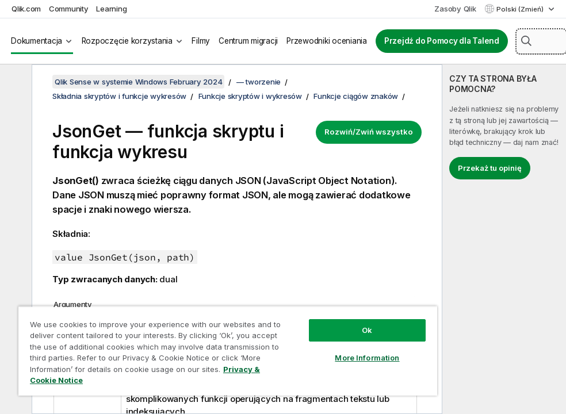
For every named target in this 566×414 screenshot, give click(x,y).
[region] (227, 351)
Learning (111, 8)
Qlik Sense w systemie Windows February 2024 (138, 81)
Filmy (201, 40)
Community (69, 8)
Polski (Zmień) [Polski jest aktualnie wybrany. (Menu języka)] (520, 9)
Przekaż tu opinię (490, 167)
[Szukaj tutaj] (541, 41)
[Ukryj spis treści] (14, 82)
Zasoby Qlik (455, 8)
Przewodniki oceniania (326, 40)
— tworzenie (258, 81)
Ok (367, 330)
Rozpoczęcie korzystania (127, 40)
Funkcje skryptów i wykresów (250, 96)
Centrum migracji (248, 40)
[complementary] (504, 239)
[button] (526, 41)
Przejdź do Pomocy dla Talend (441, 40)
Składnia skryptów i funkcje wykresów (119, 96)
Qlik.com (26, 8)
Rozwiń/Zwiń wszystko (368, 131)
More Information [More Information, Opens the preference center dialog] (367, 357)
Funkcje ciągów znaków (355, 96)
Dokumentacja (36, 40)
